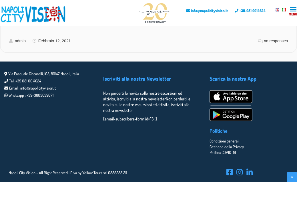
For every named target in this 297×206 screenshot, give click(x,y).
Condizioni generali (224, 140)
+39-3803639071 (40, 95)
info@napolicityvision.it (207, 10)
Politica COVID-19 (223, 152)
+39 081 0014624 (28, 80)
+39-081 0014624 (250, 10)
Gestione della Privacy (227, 146)
